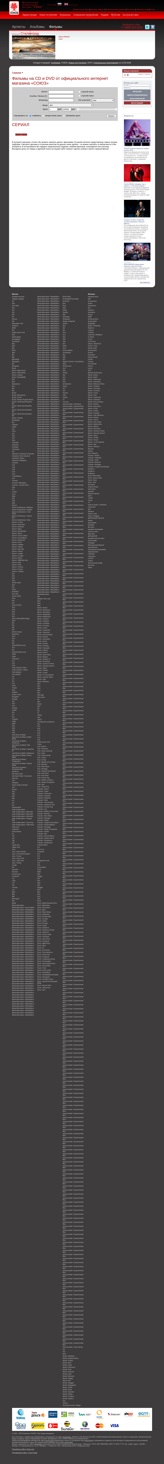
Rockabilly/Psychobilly (71, 299)
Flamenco (15, 659)
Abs (13, 303)
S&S (64, 308)
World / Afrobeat (68, 1356)
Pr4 (38, 858)
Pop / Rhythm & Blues (45, 780)
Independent (16, 807)
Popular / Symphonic (44, 840)
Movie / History (42, 650)
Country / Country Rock (20, 485)
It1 (13, 834)
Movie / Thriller (42, 670)
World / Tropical (68, 1396)
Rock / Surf (41, 990)
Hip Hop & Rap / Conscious (22, 776)
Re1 (38, 885)
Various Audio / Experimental (73, 406)
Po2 (38, 726)
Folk (13, 665)
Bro (13, 422)
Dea (13, 580)
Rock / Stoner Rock (44, 985)
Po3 (38, 728)
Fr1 (13, 676)
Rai (38, 878)
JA (13, 301)
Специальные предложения (85, 14)
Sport (90, 496)
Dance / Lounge (18, 556)
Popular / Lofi (42, 809)
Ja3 (13, 843)
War (89, 509)
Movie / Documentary (45, 634)
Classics (15, 463)
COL (13, 474)
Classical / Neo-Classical (21, 456)
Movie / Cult (92, 395)
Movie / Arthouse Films (96, 384)
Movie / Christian (43, 623)
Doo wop (15, 594)
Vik (64, 1349)
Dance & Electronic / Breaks (22, 510)
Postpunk (40, 851)
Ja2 (13, 840)
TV (89, 502)
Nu (38, 708)
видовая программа (95, 529)
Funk (14, 685)
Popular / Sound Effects (45, 836)
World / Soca (67, 1389)
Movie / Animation (43, 612)
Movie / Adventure (43, 610)
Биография (92, 523)
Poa (38, 740)
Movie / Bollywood (43, 616)
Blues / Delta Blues (19, 373)
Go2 (13, 706)
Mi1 (38, 596)
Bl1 (13, 364)
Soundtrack (67, 352)
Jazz (13, 849)
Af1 (13, 310)
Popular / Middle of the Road (47, 811)
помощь (147, 74)
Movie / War (41, 679)
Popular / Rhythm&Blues (46, 825)
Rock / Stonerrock (43, 988)
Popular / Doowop (43, 796)
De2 (13, 578)
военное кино (93, 531)
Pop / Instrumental (43, 755)
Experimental (92, 357)
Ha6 (13, 732)
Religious (91, 473)
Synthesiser (67, 384)
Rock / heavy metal (44, 934)
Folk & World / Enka (19, 668)
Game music (16, 694)
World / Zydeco (68, 1398)
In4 (13, 805)
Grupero (15, 719)
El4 (13, 627)
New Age (40, 695)
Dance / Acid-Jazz (18, 524)
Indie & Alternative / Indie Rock (23, 825)
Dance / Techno (17, 567)
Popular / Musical (43, 813)
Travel (90, 500)
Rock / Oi (40, 948)
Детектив (91, 534)
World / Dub (67, 1363)
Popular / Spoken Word (45, 838)
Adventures (92, 305)
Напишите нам (142, 10)
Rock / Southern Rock (45, 979)
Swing (65, 373)
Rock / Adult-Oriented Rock (47, 903)
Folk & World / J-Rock (20, 670)
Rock (39, 901)
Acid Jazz (15, 305)
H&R (13, 723)
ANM (14, 328)
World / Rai (67, 1380)
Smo (64, 332)
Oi (38, 713)
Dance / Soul (16, 565)
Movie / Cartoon (43, 619)
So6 (64, 341)
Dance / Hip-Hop (18, 549)
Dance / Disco (17, 533)
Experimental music (19, 652)
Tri (63, 399)
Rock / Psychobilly (43, 966)
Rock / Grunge (42, 923)
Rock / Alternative (43, 905)
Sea (64, 314)
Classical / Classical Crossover (23, 454)
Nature (90, 451)
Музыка (15, 294)
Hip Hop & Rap (17, 774)
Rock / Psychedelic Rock (46, 963)
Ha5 (13, 730)
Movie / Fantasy (43, 646)
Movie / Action (42, 608)
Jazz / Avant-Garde (19, 851)
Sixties (65, 323)
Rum (64, 305)
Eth (13, 643)
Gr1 (13, 712)
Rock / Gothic (42, 921)
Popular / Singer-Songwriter (47, 829)
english (71, 5)
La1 (13, 878)
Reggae (40, 887)
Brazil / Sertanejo (94, 326)
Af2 (13, 312)
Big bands (15, 359)
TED (64, 395)
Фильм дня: (16, 34)
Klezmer (15, 872)
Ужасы (90, 561)
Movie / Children (43, 621)
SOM (64, 346)
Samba (65, 312)
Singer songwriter (69, 321)
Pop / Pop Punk (43, 773)
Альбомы (37, 27)
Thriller (90, 498)
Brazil (14, 393)
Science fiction (93, 487)
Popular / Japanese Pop (46, 804)
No (38, 699)
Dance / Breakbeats (19, 531)
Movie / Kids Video (44, 655)
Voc (64, 1351)
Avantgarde (16, 339)
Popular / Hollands (44, 798)
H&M (14, 721)
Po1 (38, 724)
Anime (90, 314)
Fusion (14, 688)
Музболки (115, 14)
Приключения (93, 552)
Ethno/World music (19, 645)
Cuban (14, 492)
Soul (64, 348)
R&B (39, 872)
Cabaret (15, 424)
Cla (13, 451)
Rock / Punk (41, 968)
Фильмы (55, 27)
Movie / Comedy (43, 625)
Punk (39, 869)
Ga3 (13, 690)
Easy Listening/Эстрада (20, 618)
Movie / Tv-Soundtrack (45, 675)
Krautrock (15, 876)
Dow (13, 598)
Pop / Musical (42, 764)
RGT (39, 890)
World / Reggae (68, 1383)
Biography (15, 361)
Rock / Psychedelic (44, 961)
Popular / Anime (43, 789)
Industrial (15, 829)
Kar (13, 867)
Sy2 (64, 377)
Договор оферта (97, 10)
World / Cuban (68, 1360)
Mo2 (39, 601)
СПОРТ (91, 558)
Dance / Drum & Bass (20, 535)
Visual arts (92, 507)
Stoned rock (67, 366)
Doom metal (16, 596)
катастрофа (92, 540)
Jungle (14, 865)
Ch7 (13, 438)
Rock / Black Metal (44, 912)
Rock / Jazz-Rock (43, 939)
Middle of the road (43, 599)
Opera (39, 719)
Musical (91, 449)
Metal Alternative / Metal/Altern (23, 910)
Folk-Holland (16, 672)
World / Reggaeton (69, 1385)
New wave (41, 697)
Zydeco (65, 1403)
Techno (65, 393)
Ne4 (38, 690)
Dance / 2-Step (17, 522)
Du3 (13, 609)
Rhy (38, 892)
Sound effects (68, 350)
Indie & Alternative (18, 809)
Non (38, 706)
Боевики (91, 525)
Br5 (13, 390)
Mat (13, 894)
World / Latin (67, 1374)
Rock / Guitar (42, 925)
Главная (16, 72)
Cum (13, 494)
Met (13, 901)
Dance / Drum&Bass (19, 538)
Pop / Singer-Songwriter (46, 782)
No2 (38, 702)
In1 (13, 800)
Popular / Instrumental (45, 802)
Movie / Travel (42, 672)
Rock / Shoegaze (43, 977)
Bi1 (13, 355)
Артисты (18, 27)
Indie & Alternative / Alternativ (22, 812)
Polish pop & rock (43, 742)
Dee (13, 585)
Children (91, 332)
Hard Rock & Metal (19, 735)
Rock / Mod (41, 945)
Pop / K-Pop (41, 760)
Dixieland (15, 591)
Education (91, 355)
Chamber (15, 442)
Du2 (13, 607)
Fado (14, 656)
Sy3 (64, 379)
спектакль (91, 556)
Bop (13, 382)
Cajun (14, 427)
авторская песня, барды (72, 1405)
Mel (13, 896)
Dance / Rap (16, 562)
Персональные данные (115, 10)
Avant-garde (16, 337)
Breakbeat (16, 420)
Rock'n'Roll (67, 296)
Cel (13, 433)
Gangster (15, 697)
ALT (89, 308)
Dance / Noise (17, 558)
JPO (89, 370)
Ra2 (38, 874)
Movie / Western (43, 681)
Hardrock (15, 771)
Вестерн (91, 527)
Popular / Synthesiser (45, 843)
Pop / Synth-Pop (43, 787)
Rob (38, 898)
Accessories (92, 301)
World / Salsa (67, 1387)
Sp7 (64, 359)
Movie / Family (42, 643)
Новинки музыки (18, 296)
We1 (64, 1354)
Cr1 (13, 489)
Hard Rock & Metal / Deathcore (19, 742)
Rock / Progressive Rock (46, 959)
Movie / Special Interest (45, 666)
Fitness (90, 361)
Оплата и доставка (81, 10)
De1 (13, 576)
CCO (14, 431)
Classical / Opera (18, 458)
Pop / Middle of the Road (46, 762)
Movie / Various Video (45, 677)
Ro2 (38, 896)
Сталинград (30, 33)
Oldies (39, 715)
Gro (13, 717)
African (14, 319)
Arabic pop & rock (18, 332)
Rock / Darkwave (43, 914)
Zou (64, 1401)
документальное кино (96, 538)
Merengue (15, 898)
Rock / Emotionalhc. (44, 916)
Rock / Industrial (43, 937)
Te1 (64, 388)
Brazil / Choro (17, 397)
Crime (90, 339)
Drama (90, 352)
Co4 (13, 467)
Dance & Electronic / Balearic (22, 507)
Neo (38, 693)
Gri (13, 715)
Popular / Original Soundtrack (48, 822)
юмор (90, 567)
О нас (152, 10)
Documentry (92, 350)
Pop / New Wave (43, 766)
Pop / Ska (40, 784)
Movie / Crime (42, 628)
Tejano (65, 397)
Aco (13, 308)
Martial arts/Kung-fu (95, 373)
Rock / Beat (41, 910)
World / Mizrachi (68, 1376)
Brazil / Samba (17, 418)
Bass (14, 350)
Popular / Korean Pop (45, 807)
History (90, 366)
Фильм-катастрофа (95, 563)
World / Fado (67, 1365)
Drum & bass (16, 605)
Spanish (91, 491)
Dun (13, 614)
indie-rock (15, 827)
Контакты (131, 10)
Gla (13, 701)
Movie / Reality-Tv (43, 659)
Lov (13, 890)
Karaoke (15, 869)
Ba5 (13, 346)
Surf (64, 368)
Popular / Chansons (44, 793)
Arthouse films (93, 319)
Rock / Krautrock (43, 941)
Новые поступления (48, 14)
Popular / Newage (43, 818)
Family (90, 359)
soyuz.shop (67, 1437)
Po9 (38, 737)
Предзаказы (65, 14)
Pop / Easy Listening (44, 751)
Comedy (91, 337)
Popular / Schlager (44, 827)
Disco (14, 589)
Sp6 (64, 357)
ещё (60, 39)
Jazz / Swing (16, 863)
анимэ (90, 520)
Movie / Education (43, 639)
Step (64, 364)
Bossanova (16, 384)
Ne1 (38, 686)
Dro (13, 603)
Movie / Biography (43, 614)
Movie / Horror (42, 652)
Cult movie (92, 341)
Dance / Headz (17, 547)
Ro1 (38, 894)
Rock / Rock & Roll (44, 970)
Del (13, 587)
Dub (13, 612)
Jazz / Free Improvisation (21, 854)
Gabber (14, 692)
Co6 (13, 471)
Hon (13, 787)
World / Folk (67, 1369)
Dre (13, 600)
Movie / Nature (42, 657)
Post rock (40, 849)
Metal (14, 903)
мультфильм (92, 547)
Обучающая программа (97, 549)
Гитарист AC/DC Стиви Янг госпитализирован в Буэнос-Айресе (134, 221)
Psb (38, 865)
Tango (65, 386)
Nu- (38, 710)
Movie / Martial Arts (95, 424)
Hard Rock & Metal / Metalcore (23, 753)
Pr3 (38, 856)
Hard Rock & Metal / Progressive (19, 760)
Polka (39, 744)
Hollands (15, 783)
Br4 (13, 388)
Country (15, 480)
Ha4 (13, 728)
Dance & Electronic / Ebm (21, 520)
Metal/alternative (43, 594)
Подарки (104, 14)
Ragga (39, 876)
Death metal (16, 582)
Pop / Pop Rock (43, 775)
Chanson (15, 445)
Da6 (13, 503)
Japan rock (16, 847)
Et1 (13, 641)
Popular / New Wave (44, 816)
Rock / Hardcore (43, 928)
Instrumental (16, 831)
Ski (64, 328)
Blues (14, 368)
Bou (13, 386)
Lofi (13, 885)
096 (89, 299)
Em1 (13, 636)
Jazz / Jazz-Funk (18, 858)
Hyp (13, 794)
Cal (13, 429)
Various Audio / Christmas (72, 404)
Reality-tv (91, 471)
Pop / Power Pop (43, 778)
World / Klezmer (68, 1372)
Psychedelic (41, 867)
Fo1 (13, 661)
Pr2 (38, 854)
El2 (13, 623)
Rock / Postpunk (43, 957)
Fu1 (13, 683)
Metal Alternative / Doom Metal (23, 907)
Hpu (13, 791)
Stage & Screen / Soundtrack (73, 361)
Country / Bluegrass (19, 483)
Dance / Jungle (17, 553)
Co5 (13, 469)
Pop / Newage (42, 769)
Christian (15, 447)
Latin (14, 881)
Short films (92, 489)
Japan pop (16, 845)
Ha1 (13, 726)
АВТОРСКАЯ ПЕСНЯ (96, 518)
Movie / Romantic (43, 661)
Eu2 (13, 647)
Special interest (93, 493)
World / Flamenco (69, 1367)
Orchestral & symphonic (46, 722)
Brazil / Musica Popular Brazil (22, 399)
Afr (13, 317)
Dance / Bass (17, 529)
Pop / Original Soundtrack (46, 771)
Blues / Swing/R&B (19, 377)
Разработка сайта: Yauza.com (23, 1449)
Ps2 (38, 863)
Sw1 (64, 370)
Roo (64, 303)
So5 (64, 339)
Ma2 (13, 892)
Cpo (13, 487)
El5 (13, 629)
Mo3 (39, 603)
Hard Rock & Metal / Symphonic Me (19, 768)
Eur (13, 650)
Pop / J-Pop (41, 757)
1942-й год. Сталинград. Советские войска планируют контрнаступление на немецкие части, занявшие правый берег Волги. (34, 56)
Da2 (13, 501)
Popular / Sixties (43, 831)
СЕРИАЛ (91, 554)
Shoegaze (66, 319)
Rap (38, 883)
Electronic (15, 634)
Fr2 (13, 679)
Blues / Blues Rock (19, 370)
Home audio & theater (20, 785)
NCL (39, 684)
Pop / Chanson (42, 749)
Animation (91, 312)
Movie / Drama (42, 637)
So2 (64, 337)
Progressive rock (43, 860)
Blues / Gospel (17, 375)
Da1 (13, 498)
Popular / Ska (42, 834)
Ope (39, 717)
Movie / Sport (42, 668)
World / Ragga (68, 1378)
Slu (64, 330)
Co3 (13, 465)
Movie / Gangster (43, 648)
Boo (13, 379)
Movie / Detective (43, 632)
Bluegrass (15, 366)
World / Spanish (68, 1392)
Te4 (64, 390)
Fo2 (13, 663)
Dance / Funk (17, 542)
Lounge (14, 887)
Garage (14, 699)
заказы (140, 74)
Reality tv (91, 469)
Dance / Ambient (18, 527)
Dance (14, 505)
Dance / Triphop (18, 571)
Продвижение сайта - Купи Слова (24, 1453)
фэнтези (91, 565)
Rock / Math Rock (43, 943)
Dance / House (17, 551)
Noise (39, 704)
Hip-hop (15, 778)
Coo (13, 478)
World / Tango (68, 1394)
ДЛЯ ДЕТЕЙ (92, 536)
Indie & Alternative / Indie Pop (22, 822)
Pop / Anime (41, 746)
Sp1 (64, 355)
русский (54, 5)
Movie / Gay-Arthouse (96, 415)
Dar (13, 574)
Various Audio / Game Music (73, 1347)
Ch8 (13, 440)
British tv (91, 328)
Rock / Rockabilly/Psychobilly (47, 975)
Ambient (15, 326)
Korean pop (16, 874)
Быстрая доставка (131, 14)
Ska (64, 326)
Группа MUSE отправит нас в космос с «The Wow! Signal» (135, 185)
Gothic (14, 710)
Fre (13, 681)
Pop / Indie (41, 753)
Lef (13, 883)
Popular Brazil (42, 845)
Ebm (13, 621)
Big (13, 357)
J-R (13, 836)
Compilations (16, 476)
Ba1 (13, 343)
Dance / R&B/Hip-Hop (20, 560)
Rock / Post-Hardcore (45, 952)
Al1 (13, 321)
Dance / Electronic (18, 540)
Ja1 (13, 838)
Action (90, 303)
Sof (64, 343)
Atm (13, 335)
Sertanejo (66, 317)
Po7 (38, 735)
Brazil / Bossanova (18, 395)
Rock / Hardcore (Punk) (45, 930)
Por (38, 847)
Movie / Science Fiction (45, 663)
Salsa (65, 310)
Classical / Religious (19, 460)
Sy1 (64, 375)
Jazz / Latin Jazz (18, 860)
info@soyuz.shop (131, 24)
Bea (13, 352)
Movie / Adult (92, 377)
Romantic (66, 301)
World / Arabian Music (70, 1358)
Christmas (15, 449)
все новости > (145, 282)
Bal (13, 348)
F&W (14, 654)
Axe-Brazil (16, 341)
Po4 (38, 731)
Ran (38, 881)
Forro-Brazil (16, 674)
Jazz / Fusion (17, 856)
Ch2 (13, 436)
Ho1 (13, 780)
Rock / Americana (43, 907)
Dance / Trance (17, 569)
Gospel (14, 708)
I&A (13, 796)
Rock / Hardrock (43, 932)
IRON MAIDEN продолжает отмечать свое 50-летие (134, 265)
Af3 (13, 314)
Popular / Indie (42, 800)
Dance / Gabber (18, 544)
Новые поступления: (78, 63)
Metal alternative (18, 905)
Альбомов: (55, 63)
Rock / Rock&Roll (43, 972)
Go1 (13, 703)
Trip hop (66, 402)
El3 (13, 625)
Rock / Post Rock (43, 950)
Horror (90, 368)
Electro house (17, 632)
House (14, 789)
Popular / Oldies (43, 820)
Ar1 (13, 330)
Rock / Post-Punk (43, 954)
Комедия (91, 543)
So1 (64, 335)
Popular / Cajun (43, 791)
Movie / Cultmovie (43, 630)
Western (91, 511)
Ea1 (13, 616)
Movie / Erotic (42, 641)
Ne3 (38, 688)
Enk (13, 638)
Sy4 (64, 382)
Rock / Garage (42, 919)
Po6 (38, 733)
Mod (39, 605)
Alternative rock (17, 323)
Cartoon (91, 330)
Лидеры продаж (29, 14)
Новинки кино (93, 296)
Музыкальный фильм (96, 545)
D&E (13, 496)
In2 (13, 803)
